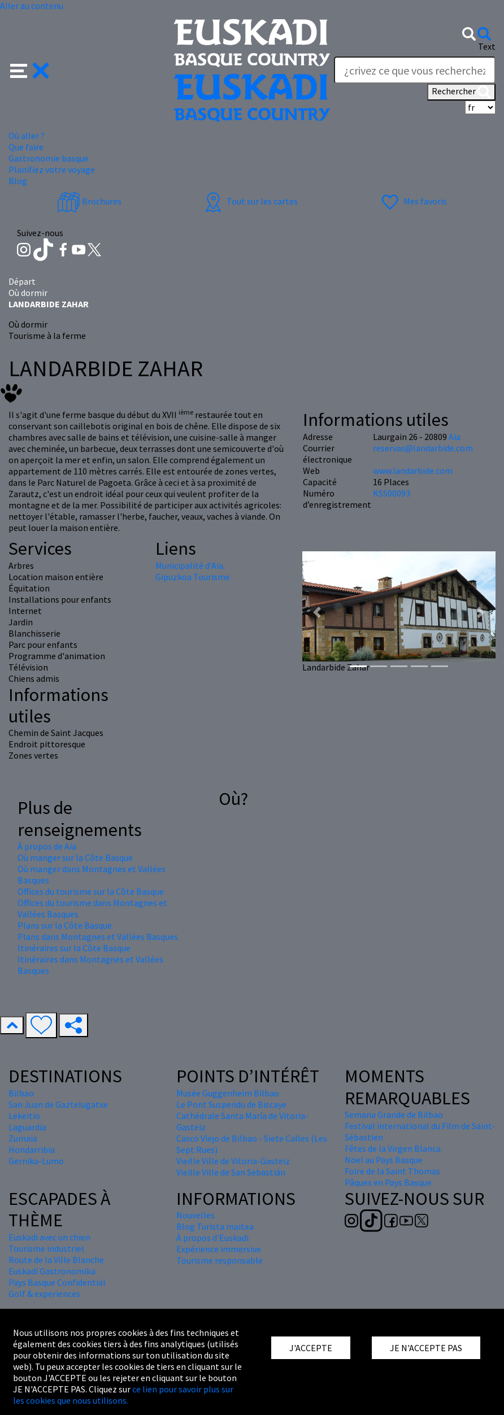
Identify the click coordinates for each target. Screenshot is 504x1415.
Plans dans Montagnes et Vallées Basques (98, 936)
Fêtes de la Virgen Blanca (393, 1148)
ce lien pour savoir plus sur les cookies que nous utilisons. (123, 1394)
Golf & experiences (44, 1293)
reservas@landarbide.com (423, 448)
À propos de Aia (47, 846)
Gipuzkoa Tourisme (192, 576)
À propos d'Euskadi (212, 1237)
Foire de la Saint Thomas (392, 1171)
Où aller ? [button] (26, 135)
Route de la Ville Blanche (56, 1259)
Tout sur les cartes (250, 201)
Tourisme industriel (46, 1248)
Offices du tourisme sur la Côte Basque (91, 891)
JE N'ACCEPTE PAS (426, 1347)
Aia (454, 436)
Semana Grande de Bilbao (394, 1114)
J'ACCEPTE (310, 1347)
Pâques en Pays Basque (388, 1182)
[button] (29, 69)
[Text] (415, 70)
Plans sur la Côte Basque (65, 925)
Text (487, 46)
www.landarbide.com (413, 470)
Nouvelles (195, 1215)
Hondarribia (31, 1149)
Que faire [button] (26, 147)
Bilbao (21, 1093)
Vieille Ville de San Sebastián (230, 1172)
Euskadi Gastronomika (51, 1271)
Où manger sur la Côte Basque (75, 857)
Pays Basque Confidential (57, 1282)
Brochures (89, 201)
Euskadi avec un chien (49, 1237)
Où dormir (27, 292)
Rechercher (461, 92)
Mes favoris (413, 201)
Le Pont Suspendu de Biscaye (231, 1104)
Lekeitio (24, 1115)
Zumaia (22, 1138)
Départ (22, 281)
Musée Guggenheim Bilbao (227, 1093)
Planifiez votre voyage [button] (51, 169)
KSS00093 (391, 493)
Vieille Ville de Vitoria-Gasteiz (233, 1160)
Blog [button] (17, 180)
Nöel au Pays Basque (384, 1159)
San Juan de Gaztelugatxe (58, 1104)
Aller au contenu (31, 5)
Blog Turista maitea (215, 1226)
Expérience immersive (218, 1249)
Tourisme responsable (219, 1260)
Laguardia (27, 1127)
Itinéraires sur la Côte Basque (74, 948)
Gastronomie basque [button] (48, 158)
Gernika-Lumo (36, 1160)
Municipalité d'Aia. (190, 565)
